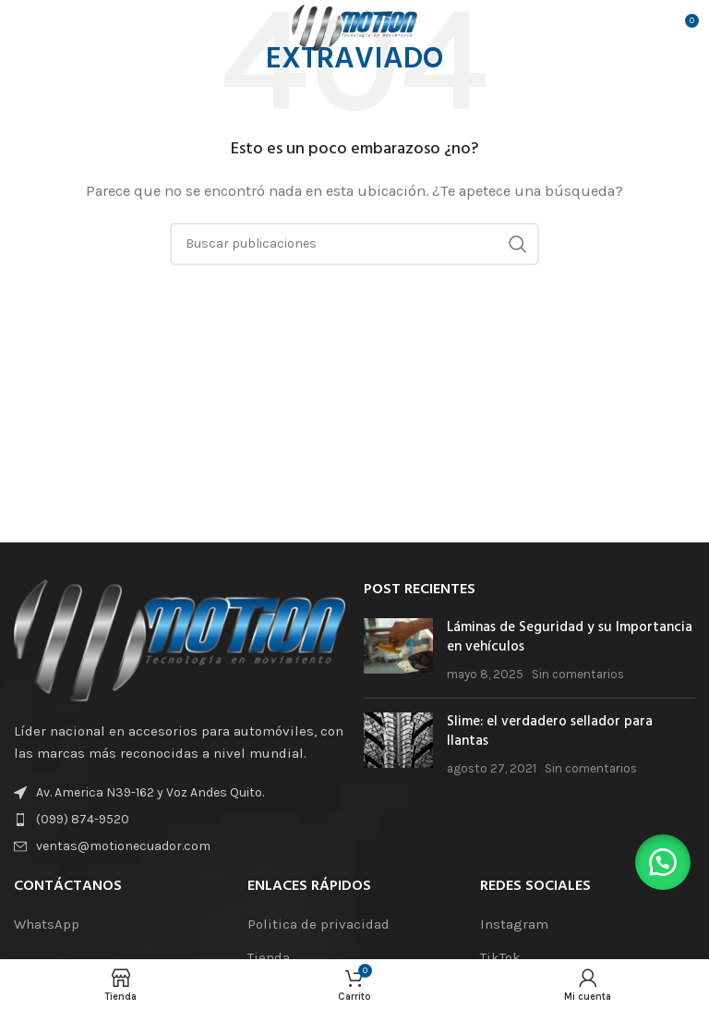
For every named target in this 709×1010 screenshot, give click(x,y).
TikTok (500, 957)
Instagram (514, 924)
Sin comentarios (578, 674)
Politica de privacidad (318, 924)
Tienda (268, 957)
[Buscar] (354, 244)
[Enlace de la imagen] (179, 638)
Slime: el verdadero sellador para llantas (550, 731)
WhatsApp (46, 924)
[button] (663, 862)
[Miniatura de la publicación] (398, 651)
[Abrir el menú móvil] (42, 27)
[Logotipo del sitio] (354, 26)
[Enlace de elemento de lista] (179, 819)
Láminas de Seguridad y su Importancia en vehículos (569, 637)
